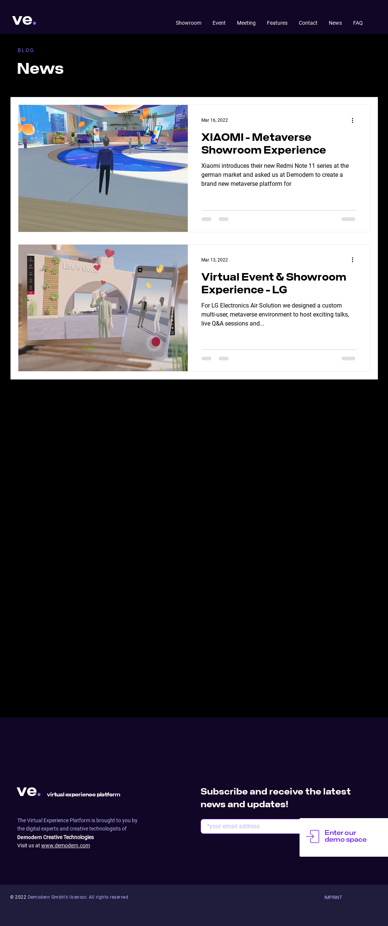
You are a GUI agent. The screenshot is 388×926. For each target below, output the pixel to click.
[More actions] (355, 120)
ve (22, 20)
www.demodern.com (65, 845)
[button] (333, 897)
